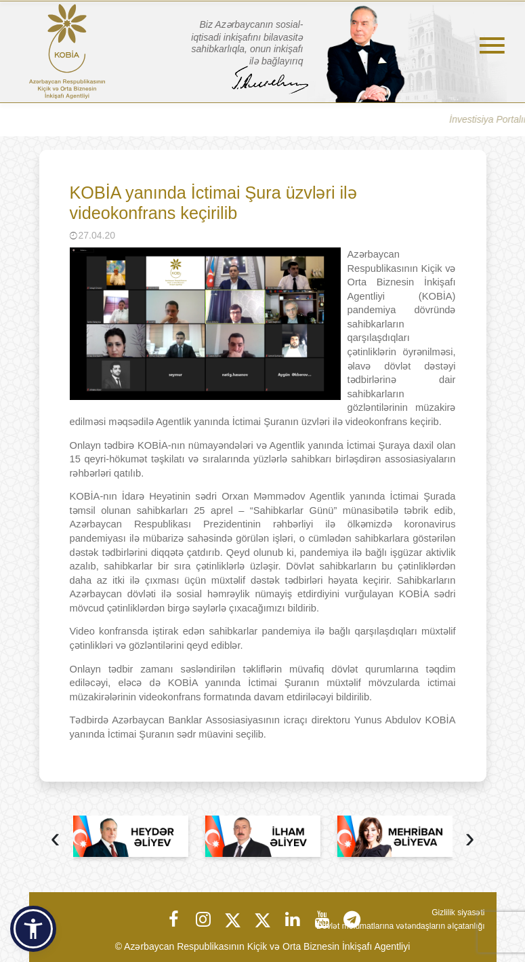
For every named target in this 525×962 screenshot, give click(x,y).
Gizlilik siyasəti (458, 912)
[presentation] (55, 839)
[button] (33, 928)
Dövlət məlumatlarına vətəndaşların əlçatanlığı (400, 926)
